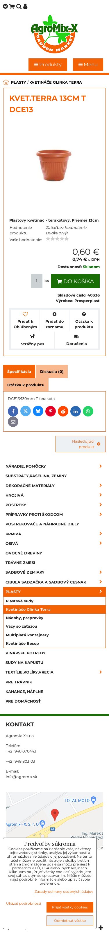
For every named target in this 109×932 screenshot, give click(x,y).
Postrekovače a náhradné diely (42, 524)
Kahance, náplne (24, 691)
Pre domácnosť (23, 701)
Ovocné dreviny (24, 553)
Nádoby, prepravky (24, 618)
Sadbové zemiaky (56, 572)
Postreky (56, 505)
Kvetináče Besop (22, 643)
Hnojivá (56, 495)
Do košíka (75, 281)
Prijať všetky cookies (70, 907)
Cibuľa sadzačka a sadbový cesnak (56, 582)
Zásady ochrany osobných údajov (64, 891)
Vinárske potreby (26, 653)
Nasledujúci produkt (86, 444)
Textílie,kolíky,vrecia (56, 672)
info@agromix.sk (21, 777)
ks (40, 281)
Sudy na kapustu (24, 662)
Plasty (56, 592)
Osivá (56, 543)
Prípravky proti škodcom (56, 514)
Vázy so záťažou (21, 626)
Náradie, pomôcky (56, 466)
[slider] (57, 238)
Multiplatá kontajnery (27, 635)
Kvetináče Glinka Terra (28, 609)
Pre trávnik (19, 682)
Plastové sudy (19, 601)
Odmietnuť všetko (70, 920)
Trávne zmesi (20, 563)
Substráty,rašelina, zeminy (36, 476)
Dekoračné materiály (56, 486)
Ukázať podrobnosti (23, 903)
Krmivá (56, 534)
